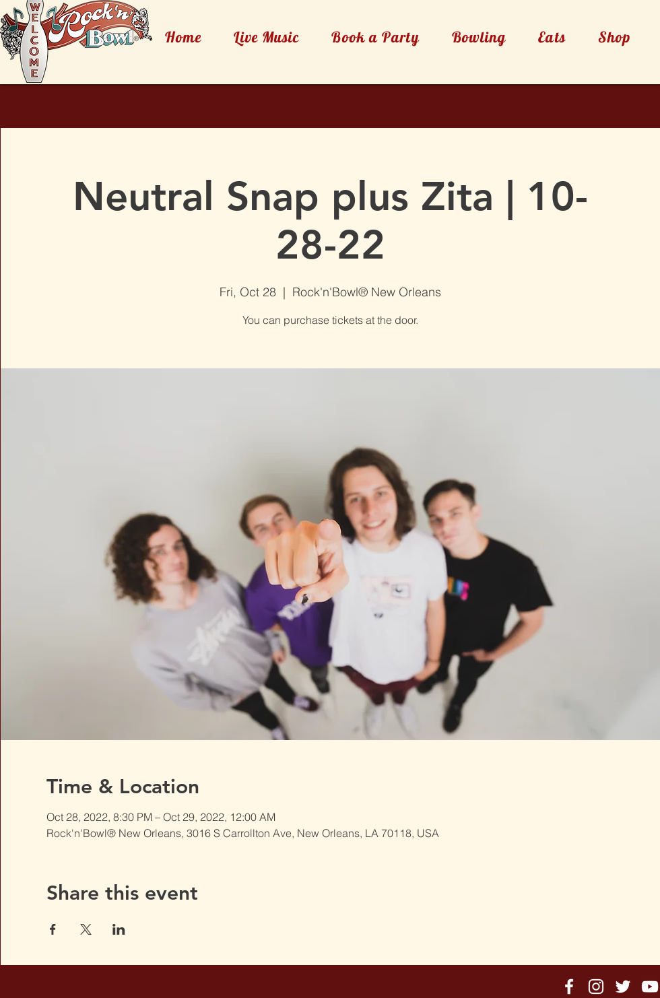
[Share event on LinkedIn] (118, 929)
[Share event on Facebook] (52, 929)
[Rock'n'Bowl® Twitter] (623, 986)
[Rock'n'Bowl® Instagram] (596, 986)
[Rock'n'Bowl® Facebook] (569, 986)
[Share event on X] (85, 929)
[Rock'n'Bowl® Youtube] (650, 986)
